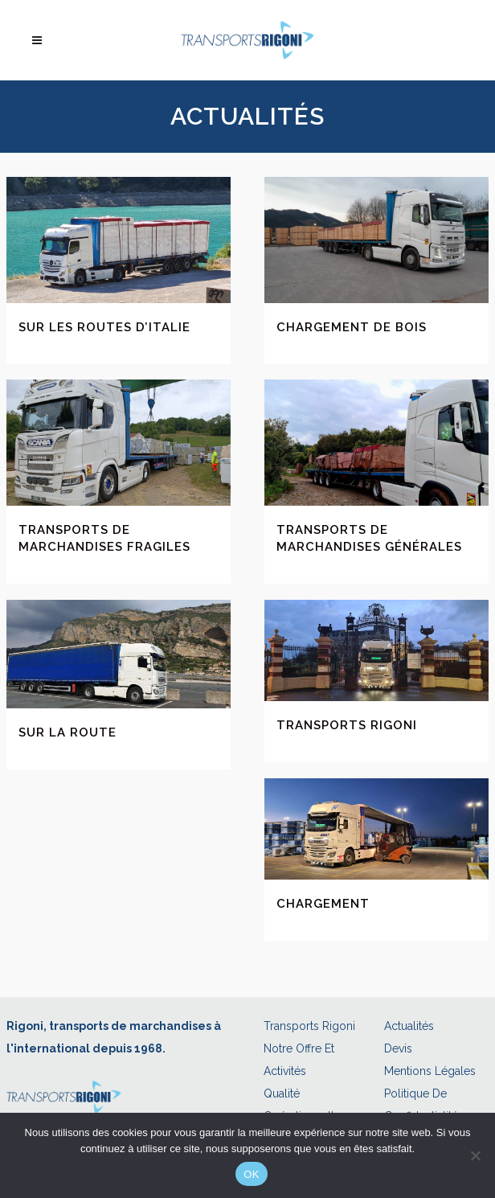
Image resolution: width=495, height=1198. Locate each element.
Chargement (323, 903)
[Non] (475, 1155)
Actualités (409, 1026)
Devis (398, 1048)
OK (251, 1174)
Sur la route (67, 732)
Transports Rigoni (346, 725)
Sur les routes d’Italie (104, 327)
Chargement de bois (351, 327)
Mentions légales (430, 1071)
